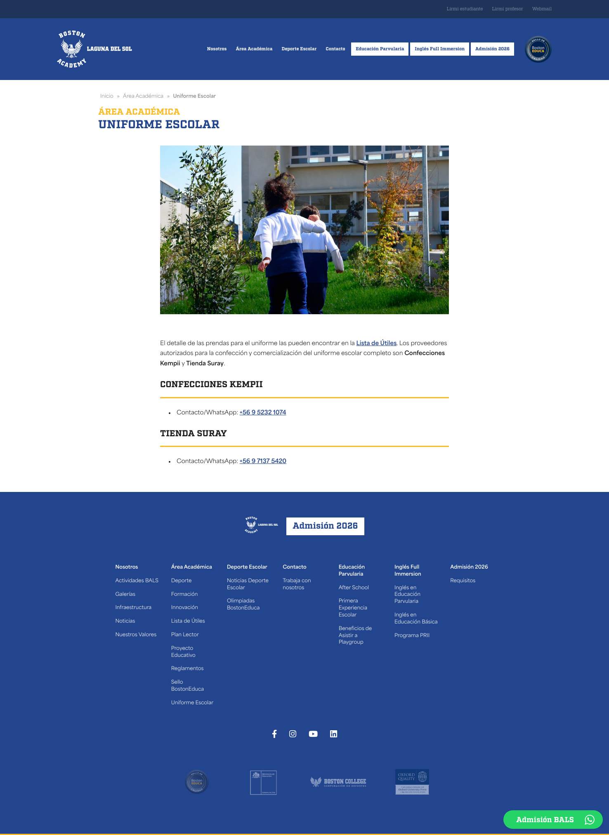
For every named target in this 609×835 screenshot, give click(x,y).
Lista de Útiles (376, 344)
